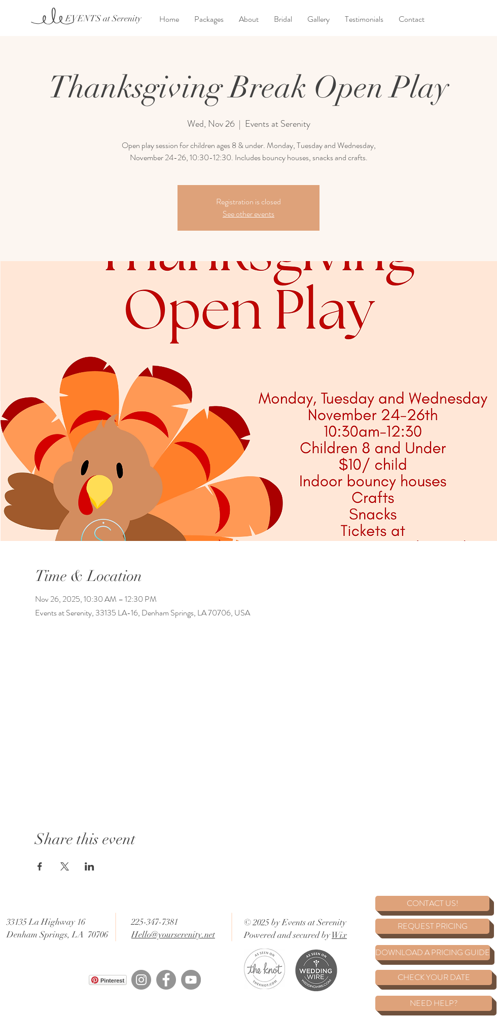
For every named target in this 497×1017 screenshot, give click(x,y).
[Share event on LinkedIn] (89, 866)
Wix (339, 935)
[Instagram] (141, 980)
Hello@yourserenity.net (173, 934)
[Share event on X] (64, 866)
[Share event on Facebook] (40, 866)
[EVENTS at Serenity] (103, 19)
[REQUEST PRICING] (432, 926)
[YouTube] (191, 980)
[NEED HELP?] (433, 1003)
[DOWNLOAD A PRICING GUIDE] (432, 952)
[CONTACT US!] (432, 903)
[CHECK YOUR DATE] (433, 977)
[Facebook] (166, 980)
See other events (248, 214)
